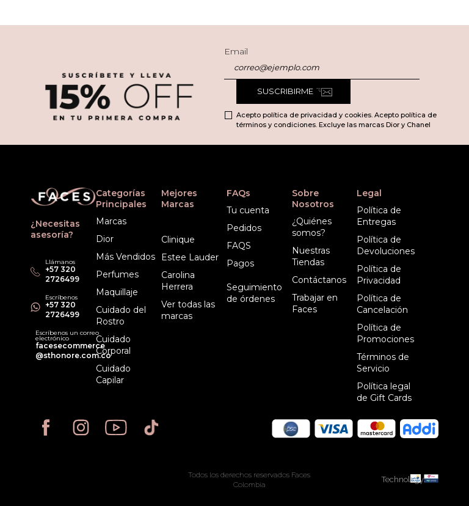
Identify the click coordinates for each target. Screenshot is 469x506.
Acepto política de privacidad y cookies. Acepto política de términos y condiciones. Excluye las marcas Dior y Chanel (336, 120)
